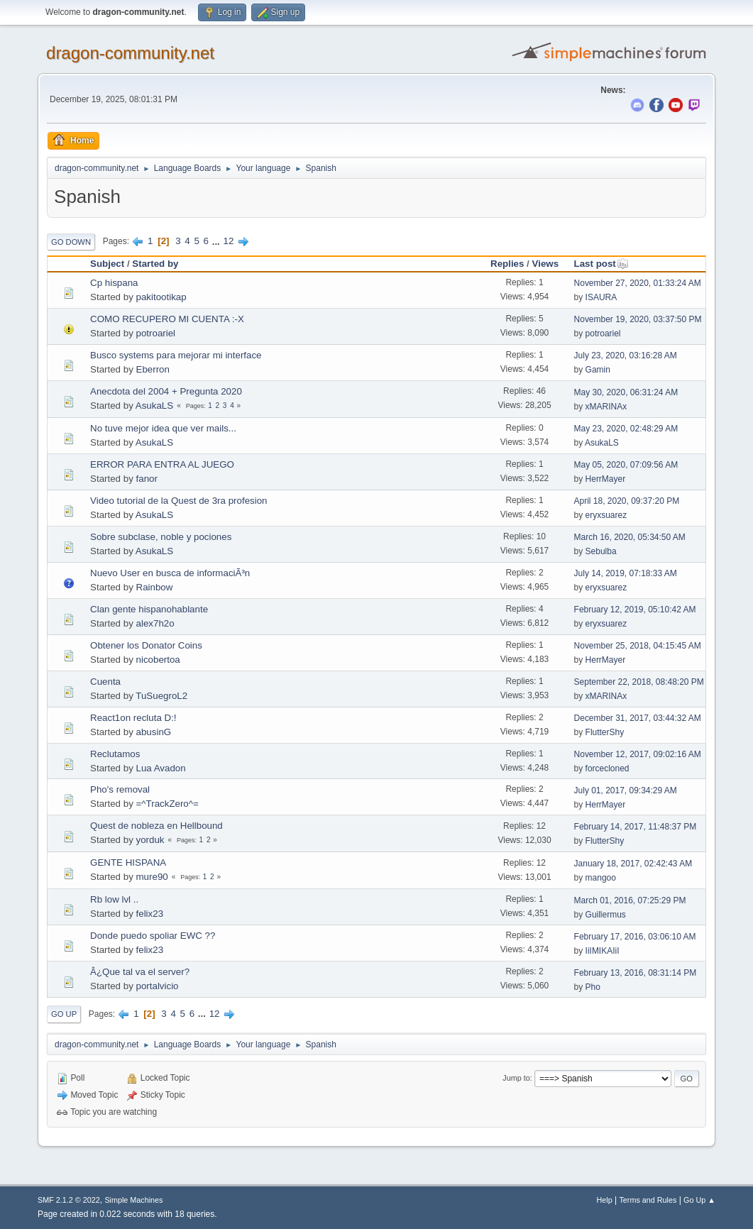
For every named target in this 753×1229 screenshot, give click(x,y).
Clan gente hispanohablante (149, 609)
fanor (147, 478)
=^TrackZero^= (167, 803)
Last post (601, 263)
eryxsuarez (606, 515)
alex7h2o (155, 623)
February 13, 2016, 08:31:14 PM (635, 973)
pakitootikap (161, 297)
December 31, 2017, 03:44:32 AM (637, 718)
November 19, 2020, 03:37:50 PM (638, 319)
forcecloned (608, 768)
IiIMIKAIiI (603, 951)
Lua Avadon (161, 768)
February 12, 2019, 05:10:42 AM (635, 609)
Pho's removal (120, 789)
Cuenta (105, 681)
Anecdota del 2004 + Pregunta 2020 (166, 391)
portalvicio (157, 986)
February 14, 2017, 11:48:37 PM (635, 827)
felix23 (150, 913)
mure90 (152, 876)
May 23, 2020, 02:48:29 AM (626, 429)
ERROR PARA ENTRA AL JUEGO (162, 464)
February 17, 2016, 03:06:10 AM (635, 937)
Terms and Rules (647, 1200)
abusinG (154, 732)
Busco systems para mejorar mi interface (175, 355)
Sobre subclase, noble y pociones (160, 536)
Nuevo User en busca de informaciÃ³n (170, 573)
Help (604, 1200)
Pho (593, 987)
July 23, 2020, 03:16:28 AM (625, 355)
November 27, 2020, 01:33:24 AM (637, 283)
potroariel (156, 333)
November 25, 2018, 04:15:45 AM (637, 646)
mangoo (601, 878)
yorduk (150, 839)
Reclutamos (115, 754)
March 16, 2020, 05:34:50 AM (630, 537)
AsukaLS (154, 405)
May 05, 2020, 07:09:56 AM (626, 465)
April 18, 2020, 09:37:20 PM (627, 501)
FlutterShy (605, 732)
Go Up (64, 1014)
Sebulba (601, 551)
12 (229, 241)
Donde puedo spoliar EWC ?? (152, 935)
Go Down (71, 242)
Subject (107, 263)
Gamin (598, 370)
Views (545, 263)
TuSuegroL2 (161, 695)
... (217, 241)
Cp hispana (114, 282)
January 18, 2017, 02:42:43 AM (633, 864)
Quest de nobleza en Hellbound (156, 825)
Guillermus (606, 915)
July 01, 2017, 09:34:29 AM (625, 790)
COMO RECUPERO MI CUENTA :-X (167, 319)
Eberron (153, 369)
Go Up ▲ (699, 1200)
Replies (507, 263)
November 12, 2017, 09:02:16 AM (637, 754)
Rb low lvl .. (114, 899)
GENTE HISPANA (128, 862)
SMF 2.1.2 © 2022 (69, 1200)
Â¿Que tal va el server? (139, 971)
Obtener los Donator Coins (146, 645)
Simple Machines (133, 1200)
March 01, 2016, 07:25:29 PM (630, 900)
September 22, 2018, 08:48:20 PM (639, 682)
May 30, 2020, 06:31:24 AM (626, 392)
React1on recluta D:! (133, 717)
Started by (155, 263)
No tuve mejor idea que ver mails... (163, 428)
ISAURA (601, 297)
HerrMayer (606, 479)
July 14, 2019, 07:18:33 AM (625, 573)
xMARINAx (606, 407)
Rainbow (154, 587)
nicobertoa (158, 659)
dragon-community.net (130, 52)
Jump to (515, 1078)
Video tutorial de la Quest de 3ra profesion (178, 500)
